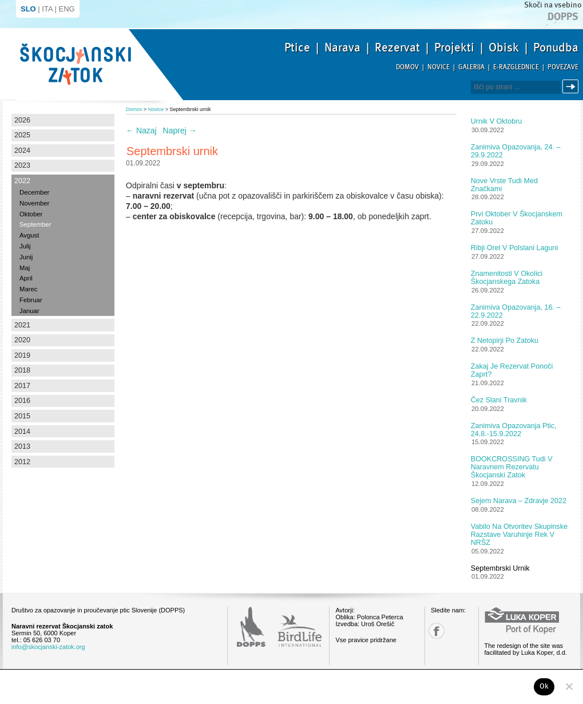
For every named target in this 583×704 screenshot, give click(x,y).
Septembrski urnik (500, 568)
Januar (29, 310)
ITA (47, 9)
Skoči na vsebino (552, 5)
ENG (67, 9)
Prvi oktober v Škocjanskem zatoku (516, 218)
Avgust (29, 235)
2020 (22, 340)
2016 (22, 401)
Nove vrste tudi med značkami (504, 185)
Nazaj (141, 130)
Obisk (504, 47)
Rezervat (397, 47)
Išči (572, 86)
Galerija (471, 67)
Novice (438, 67)
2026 (22, 120)
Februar (30, 299)
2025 (22, 135)
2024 (22, 151)
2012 (22, 462)
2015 (22, 416)
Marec (28, 289)
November (34, 203)
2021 (22, 325)
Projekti (454, 47)
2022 (22, 181)
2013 (22, 446)
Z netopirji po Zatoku (504, 341)
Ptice (297, 47)
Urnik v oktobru (496, 121)
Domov (407, 67)
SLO (28, 9)
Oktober (30, 214)
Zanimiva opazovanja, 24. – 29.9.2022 (516, 151)
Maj (24, 267)
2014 (22, 432)
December (34, 192)
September (35, 224)
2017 (22, 386)
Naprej (180, 130)
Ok (544, 686)
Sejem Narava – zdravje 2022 (518, 501)
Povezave (563, 67)
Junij (26, 257)
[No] (568, 686)
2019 (22, 355)
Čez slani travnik (499, 400)
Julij (25, 246)
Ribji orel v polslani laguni (514, 248)
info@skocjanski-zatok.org (48, 646)
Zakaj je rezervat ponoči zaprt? (512, 370)
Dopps (563, 16)
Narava (342, 47)
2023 (22, 165)
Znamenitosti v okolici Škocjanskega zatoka (506, 278)
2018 (22, 370)
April (26, 278)
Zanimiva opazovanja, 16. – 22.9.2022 (516, 311)
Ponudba (555, 47)
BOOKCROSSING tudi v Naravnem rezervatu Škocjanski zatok (512, 467)
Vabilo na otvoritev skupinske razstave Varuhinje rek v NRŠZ (519, 535)
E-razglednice (516, 67)
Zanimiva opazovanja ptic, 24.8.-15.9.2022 (514, 430)
